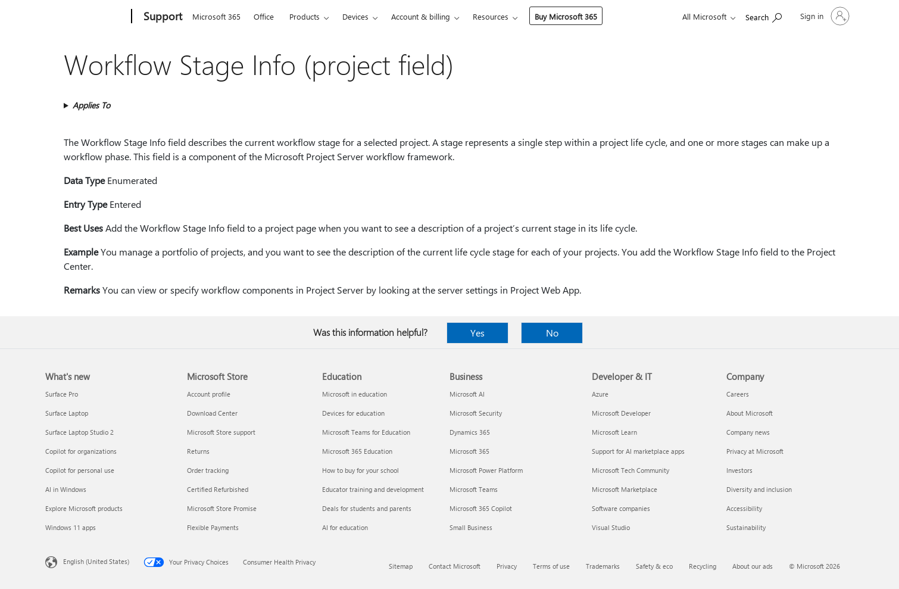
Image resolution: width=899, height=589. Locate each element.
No (552, 332)
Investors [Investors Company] (739, 470)
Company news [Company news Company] (748, 432)
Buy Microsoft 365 (566, 16)
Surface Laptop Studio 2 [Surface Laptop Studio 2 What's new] (79, 432)
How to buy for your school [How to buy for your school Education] (360, 470)
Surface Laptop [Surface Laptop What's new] (66, 413)
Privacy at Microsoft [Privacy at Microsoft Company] (754, 451)
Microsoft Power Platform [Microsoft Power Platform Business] (486, 470)
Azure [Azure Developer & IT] (600, 393)
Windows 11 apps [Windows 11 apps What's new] (70, 527)
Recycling (702, 566)
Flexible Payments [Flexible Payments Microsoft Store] (213, 527)
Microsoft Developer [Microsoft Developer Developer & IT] (621, 413)
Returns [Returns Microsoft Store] (198, 451)
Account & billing (420, 16)
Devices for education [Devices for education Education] (353, 413)
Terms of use (551, 566)
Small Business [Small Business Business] (471, 527)
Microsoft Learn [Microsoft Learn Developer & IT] (614, 432)
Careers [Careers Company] (737, 393)
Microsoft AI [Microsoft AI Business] (467, 393)
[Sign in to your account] (823, 16)
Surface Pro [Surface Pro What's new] (61, 393)
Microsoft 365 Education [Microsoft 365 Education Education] (357, 451)
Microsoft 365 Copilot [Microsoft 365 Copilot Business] (481, 508)
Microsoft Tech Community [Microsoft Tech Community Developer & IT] (630, 470)
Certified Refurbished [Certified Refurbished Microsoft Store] (217, 489)
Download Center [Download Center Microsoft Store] (212, 413)
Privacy (507, 566)
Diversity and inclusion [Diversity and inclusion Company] (759, 489)
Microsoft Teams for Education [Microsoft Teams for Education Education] (366, 432)
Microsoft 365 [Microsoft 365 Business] (469, 451)
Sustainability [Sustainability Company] (746, 527)
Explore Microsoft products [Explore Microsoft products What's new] (84, 508)
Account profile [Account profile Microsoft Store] (208, 393)
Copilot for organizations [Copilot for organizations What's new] (81, 451)
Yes (477, 332)
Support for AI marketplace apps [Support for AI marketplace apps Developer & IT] (638, 451)
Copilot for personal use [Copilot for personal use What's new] (79, 470)
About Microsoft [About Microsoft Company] (749, 413)
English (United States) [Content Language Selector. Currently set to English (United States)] (96, 561)
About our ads (752, 566)
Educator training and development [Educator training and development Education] (373, 489)
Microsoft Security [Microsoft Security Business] (476, 413)
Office (264, 16)
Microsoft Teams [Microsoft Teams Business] (474, 489)
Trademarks (603, 566)
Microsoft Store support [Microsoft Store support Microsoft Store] (221, 432)
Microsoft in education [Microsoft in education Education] (354, 393)
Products (304, 16)
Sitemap (401, 566)
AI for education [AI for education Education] (345, 527)
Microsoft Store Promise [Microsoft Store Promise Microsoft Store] (222, 508)
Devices (355, 16)
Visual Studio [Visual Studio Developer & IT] (611, 527)
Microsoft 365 (216, 16)
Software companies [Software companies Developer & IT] (621, 508)
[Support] (162, 17)
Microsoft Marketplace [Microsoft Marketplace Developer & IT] (624, 489)
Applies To (91, 105)
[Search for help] (763, 15)
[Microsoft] (86, 17)
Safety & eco (654, 566)
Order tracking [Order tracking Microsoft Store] (208, 470)
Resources (490, 16)
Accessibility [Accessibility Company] (744, 508)
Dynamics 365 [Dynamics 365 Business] (470, 432)
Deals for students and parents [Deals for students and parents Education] (366, 508)
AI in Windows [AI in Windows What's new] (65, 489)
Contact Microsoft (454, 566)
